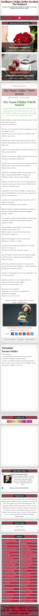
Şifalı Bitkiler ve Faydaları (26, 601)
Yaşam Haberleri (24, 586)
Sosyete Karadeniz (11, 300)
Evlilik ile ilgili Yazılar (8, 589)
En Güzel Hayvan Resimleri (9, 573)
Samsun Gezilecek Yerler (26, 552)
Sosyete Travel (22, 302)
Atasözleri (4, 546)
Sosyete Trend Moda (25, 573)
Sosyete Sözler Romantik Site (18, 488)
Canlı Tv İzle (19, 526)
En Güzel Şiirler (6, 583)
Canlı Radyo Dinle (19, 530)
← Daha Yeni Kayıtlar (9, 339)
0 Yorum (28, 50)
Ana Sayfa (20, 339)
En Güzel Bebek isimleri (8, 570)
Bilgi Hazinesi (5, 552)
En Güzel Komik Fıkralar (8, 576)
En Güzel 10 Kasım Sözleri (20, 476)
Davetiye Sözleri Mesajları (8, 564)
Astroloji (4, 543)
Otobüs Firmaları (24, 546)
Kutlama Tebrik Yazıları (20, 86)
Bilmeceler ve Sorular (7, 558)
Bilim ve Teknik (6, 555)
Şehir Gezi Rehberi (25, 595)
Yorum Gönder (25, 97)
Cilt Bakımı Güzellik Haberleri (10, 561)
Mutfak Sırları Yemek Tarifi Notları (29, 540)
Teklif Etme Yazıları (25, 580)
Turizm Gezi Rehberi (25, 583)
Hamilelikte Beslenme (19, 47)
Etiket (3, 586)
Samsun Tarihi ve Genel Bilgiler (28, 555)
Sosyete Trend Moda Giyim (19, 474)
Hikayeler (4, 592)
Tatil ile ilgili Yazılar (25, 576)
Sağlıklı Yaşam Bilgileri (26, 558)
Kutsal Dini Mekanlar (7, 598)
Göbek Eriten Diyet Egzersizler (19, 75)
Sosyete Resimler (24, 567)
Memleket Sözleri (6, 601)
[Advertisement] (19, 12)
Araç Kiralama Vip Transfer (9, 540)
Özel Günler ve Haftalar (26, 592)
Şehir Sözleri (23, 598)
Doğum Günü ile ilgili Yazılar (9, 567)
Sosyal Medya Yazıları (25, 564)
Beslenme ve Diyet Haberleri (19, 44)
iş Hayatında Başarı (25, 589)
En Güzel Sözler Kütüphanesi (9, 580)
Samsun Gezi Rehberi (25, 549)
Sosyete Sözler (12, 50)
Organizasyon (23, 543)
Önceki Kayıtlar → (30, 339)
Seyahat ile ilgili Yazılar (26, 561)
